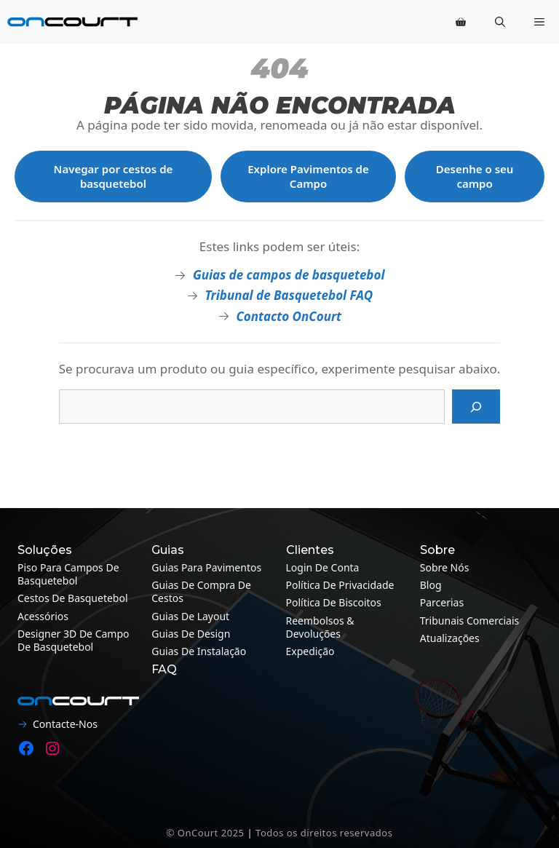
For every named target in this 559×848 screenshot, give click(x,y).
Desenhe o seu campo (475, 176)
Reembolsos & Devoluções (320, 627)
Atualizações (450, 638)
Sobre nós (444, 567)
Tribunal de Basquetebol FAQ (289, 295)
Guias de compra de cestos (201, 591)
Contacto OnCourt (288, 316)
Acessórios (42, 616)
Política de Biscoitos (333, 602)
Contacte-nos (65, 724)
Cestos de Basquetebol (72, 598)
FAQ (164, 669)
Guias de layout (190, 616)
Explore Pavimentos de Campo (308, 176)
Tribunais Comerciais (470, 620)
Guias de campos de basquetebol (289, 274)
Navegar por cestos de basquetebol (113, 176)
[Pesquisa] (476, 406)
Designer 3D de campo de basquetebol (73, 640)
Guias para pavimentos (206, 567)
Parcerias (442, 602)
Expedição (310, 651)
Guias (167, 550)
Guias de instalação (198, 651)
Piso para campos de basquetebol (68, 573)
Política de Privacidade (340, 585)
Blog (431, 585)
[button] (500, 22)
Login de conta (323, 567)
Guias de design (190, 634)
